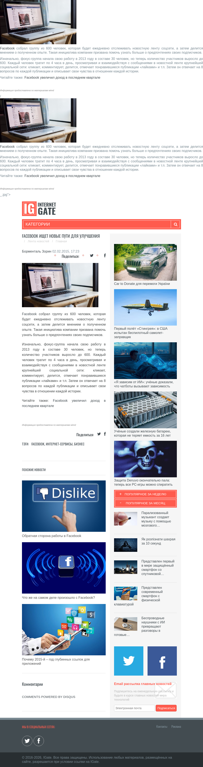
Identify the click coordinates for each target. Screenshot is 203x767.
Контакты (161, 726)
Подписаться (166, 708)
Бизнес (79, 443)
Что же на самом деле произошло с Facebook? (58, 597)
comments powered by (48, 697)
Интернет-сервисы (59, 443)
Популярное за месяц (145, 503)
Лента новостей (39, 241)
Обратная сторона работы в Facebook (51, 536)
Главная (61, 241)
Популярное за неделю (145, 494)
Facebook (7, 48)
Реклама (176, 726)
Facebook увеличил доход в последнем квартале (62, 77)
